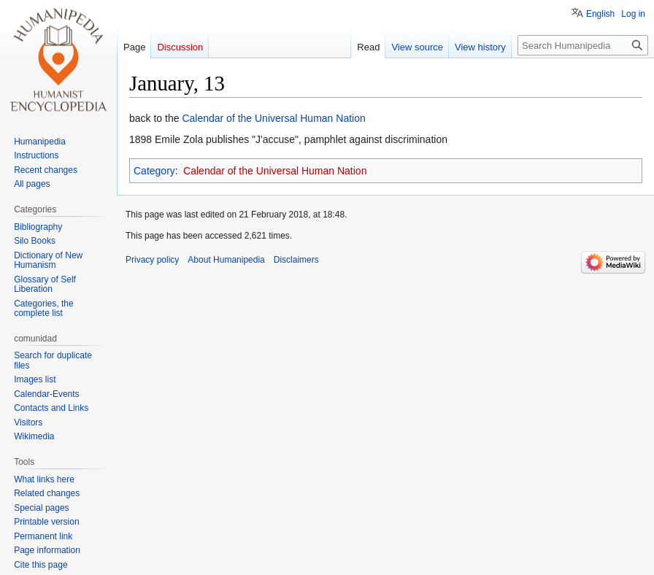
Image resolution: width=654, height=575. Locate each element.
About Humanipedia (226, 260)
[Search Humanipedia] (583, 45)
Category (154, 171)
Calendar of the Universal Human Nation (273, 118)
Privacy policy (152, 260)
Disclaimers (296, 260)
